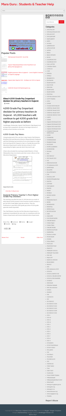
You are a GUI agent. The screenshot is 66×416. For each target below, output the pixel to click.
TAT (48, 352)
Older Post (40, 237)
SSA (48, 294)
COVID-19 (49, 69)
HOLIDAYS (50, 144)
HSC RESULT (50, 156)
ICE (48, 160)
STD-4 (48, 329)
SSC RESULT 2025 (52, 313)
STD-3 (48, 327)
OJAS (48, 213)
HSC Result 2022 (51, 158)
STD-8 (48, 338)
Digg (14, 224)
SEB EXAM (50, 283)
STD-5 (48, 331)
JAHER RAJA (50, 167)
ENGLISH (49, 87)
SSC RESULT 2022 (52, 306)
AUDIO (49, 50)
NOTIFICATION (51, 211)
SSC (48, 299)
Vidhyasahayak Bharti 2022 (54, 380)
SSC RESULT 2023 (52, 308)
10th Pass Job (50, 29)
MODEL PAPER (51, 195)
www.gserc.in (51, 389)
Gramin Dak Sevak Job (53, 106)
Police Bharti (50, 241)
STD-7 (48, 336)
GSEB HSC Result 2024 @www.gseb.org (19, 88)
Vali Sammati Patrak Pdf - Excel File (18, 57)
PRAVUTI (49, 248)
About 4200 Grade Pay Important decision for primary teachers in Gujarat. (21, 100)
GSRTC (49, 117)
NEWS (7, 103)
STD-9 (49, 340)
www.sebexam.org (52, 391)
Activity (49, 43)
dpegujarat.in (50, 78)
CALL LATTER (51, 64)
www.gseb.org (51, 387)
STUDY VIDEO (51, 347)
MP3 (48, 197)
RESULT (49, 264)
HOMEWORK (50, 149)
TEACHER (50, 357)
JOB (48, 174)
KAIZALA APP (51, 177)
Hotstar (49, 151)
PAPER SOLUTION (52, 230)
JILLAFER (49, 170)
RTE (48, 267)
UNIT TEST (50, 370)
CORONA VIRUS (51, 66)
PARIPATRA (50, 232)
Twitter (22, 222)
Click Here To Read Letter (12, 191)
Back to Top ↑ (33, 414)
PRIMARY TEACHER (52, 253)
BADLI (48, 52)
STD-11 (49, 320)
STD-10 (49, 317)
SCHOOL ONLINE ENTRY (54, 276)
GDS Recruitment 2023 (53, 96)
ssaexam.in (50, 297)
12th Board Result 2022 (53, 32)
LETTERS (49, 183)
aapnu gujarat (51, 39)
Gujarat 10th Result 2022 (54, 122)
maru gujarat (50, 186)
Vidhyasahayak (51, 377)
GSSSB (49, 119)
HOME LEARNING (52, 147)
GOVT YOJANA (51, 99)
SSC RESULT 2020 (52, 303)
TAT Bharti (50, 354)
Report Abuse (52, 400)
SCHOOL (49, 271)
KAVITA (49, 181)
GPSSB (49, 103)
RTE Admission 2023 (53, 269)
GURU (49, 135)
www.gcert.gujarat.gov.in (54, 384)
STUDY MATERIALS (52, 345)
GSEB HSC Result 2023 (53, 110)
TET (48, 361)
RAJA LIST (50, 257)
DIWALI (49, 76)
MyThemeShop (22, 412)
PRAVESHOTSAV (51, 246)
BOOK (48, 57)
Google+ (30, 222)
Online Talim (50, 225)
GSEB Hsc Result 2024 (53, 112)
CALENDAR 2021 (51, 59)
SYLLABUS (50, 350)
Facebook (14, 222)
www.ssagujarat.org (52, 394)
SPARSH (49, 292)
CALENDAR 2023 (51, 62)
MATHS (49, 188)
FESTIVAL (50, 94)
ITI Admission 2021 (52, 165)
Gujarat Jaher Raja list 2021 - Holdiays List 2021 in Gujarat (24, 80)
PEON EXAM (50, 237)
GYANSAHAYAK (51, 140)
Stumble (7, 224)
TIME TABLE (50, 366)
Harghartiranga (51, 142)
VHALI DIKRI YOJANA (53, 375)
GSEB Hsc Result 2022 (53, 108)
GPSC (48, 101)
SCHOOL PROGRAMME (53, 278)
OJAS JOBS (50, 216)
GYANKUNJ (50, 137)
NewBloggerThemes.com (46, 412)
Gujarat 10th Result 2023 (54, 124)
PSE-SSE (49, 255)
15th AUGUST (51, 34)
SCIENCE (49, 280)
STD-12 (49, 322)
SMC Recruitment (52, 287)
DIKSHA (49, 73)
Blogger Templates (55, 410)
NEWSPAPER (50, 204)
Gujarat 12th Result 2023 (54, 129)
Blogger (47, 410)
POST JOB (50, 243)
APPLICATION (51, 48)
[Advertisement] (22, 26)
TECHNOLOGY (51, 359)
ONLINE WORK (51, 227)
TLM (48, 368)
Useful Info (50, 373)
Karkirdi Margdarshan (53, 179)
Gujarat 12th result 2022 (54, 126)
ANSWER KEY (51, 46)
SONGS (49, 290)
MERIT (49, 190)
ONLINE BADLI (51, 220)
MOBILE (49, 193)
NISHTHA (50, 207)
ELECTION (50, 85)
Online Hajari (50, 223)
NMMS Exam (50, 209)
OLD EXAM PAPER (52, 218)
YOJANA (49, 396)
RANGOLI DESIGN (52, 260)
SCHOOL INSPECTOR (53, 273)
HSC (48, 153)
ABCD (48, 41)
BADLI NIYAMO (51, 55)
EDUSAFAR (50, 80)
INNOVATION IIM (52, 163)
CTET (48, 71)
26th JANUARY (51, 36)
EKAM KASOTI (51, 82)
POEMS (49, 239)
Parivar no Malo (51, 234)
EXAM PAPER (51, 92)
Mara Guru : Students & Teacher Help (27, 4)
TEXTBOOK (50, 364)
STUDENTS (50, 343)
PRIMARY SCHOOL (52, 250)
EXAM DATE (50, 89)
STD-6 (49, 334)
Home (22, 237)
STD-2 (48, 324)
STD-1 (48, 315)
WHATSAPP (50, 382)
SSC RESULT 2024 (52, 310)
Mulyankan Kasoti (52, 200)
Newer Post (5, 237)
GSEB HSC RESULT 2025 (54, 115)
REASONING (50, 262)
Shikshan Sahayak (52, 285)
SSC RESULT (50, 301)
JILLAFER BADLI (51, 172)
